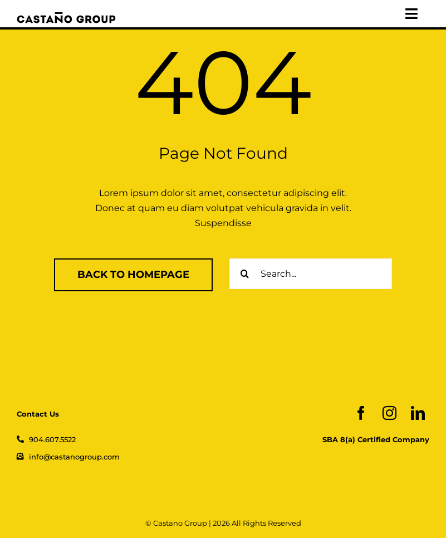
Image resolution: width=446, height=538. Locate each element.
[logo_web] (66, 16)
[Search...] (310, 273)
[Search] (244, 273)
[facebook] (361, 413)
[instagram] (389, 413)
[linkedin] (417, 413)
